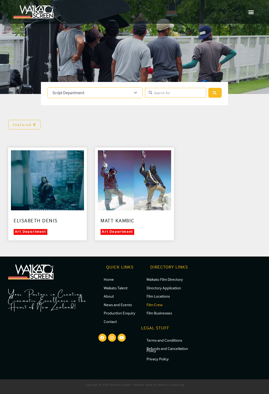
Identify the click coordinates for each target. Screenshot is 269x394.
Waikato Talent (116, 287)
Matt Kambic (117, 220)
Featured (24, 124)
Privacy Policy (158, 358)
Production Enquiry (119, 313)
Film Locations (158, 296)
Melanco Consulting (171, 385)
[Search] (215, 93)
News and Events (118, 304)
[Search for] (175, 93)
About (109, 296)
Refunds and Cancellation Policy (167, 349)
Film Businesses (159, 313)
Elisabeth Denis (36, 220)
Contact (110, 321)
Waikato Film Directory (165, 279)
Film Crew (155, 304)
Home (109, 279)
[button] (251, 11)
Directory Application (164, 287)
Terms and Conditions (164, 340)
